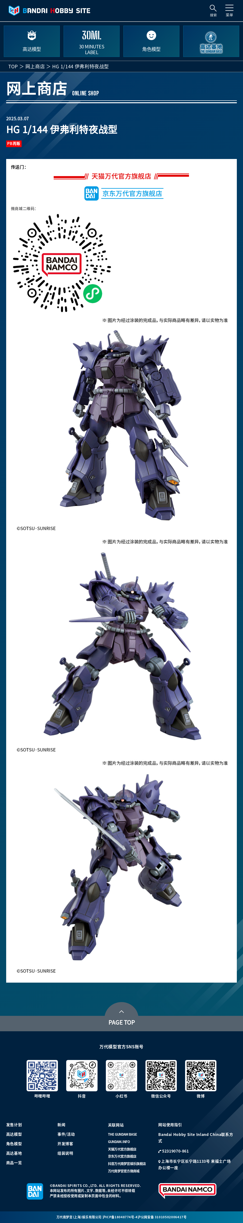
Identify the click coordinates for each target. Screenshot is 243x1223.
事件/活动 (66, 1134)
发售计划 (14, 1125)
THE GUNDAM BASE (122, 1134)
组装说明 (65, 1153)
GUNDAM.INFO (119, 1142)
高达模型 (14, 1134)
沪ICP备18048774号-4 (120, 1217)
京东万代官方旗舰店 (122, 1156)
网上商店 (35, 66)
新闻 (61, 1125)
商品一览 (14, 1163)
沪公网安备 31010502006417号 (162, 1217)
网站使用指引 (170, 1125)
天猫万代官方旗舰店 (122, 1149)
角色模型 (14, 1144)
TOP (13, 66)
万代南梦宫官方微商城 (124, 1171)
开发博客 (65, 1144)
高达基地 (14, 1153)
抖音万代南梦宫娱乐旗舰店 (127, 1163)
